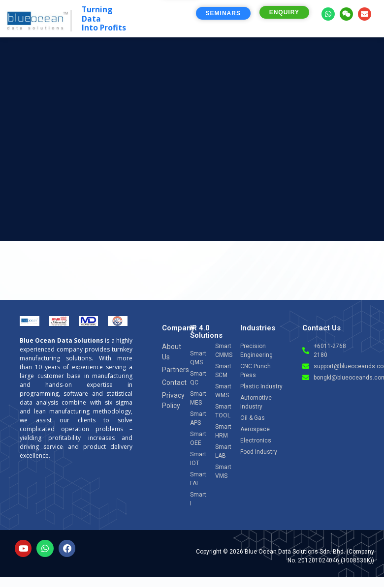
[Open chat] (350, 493)
